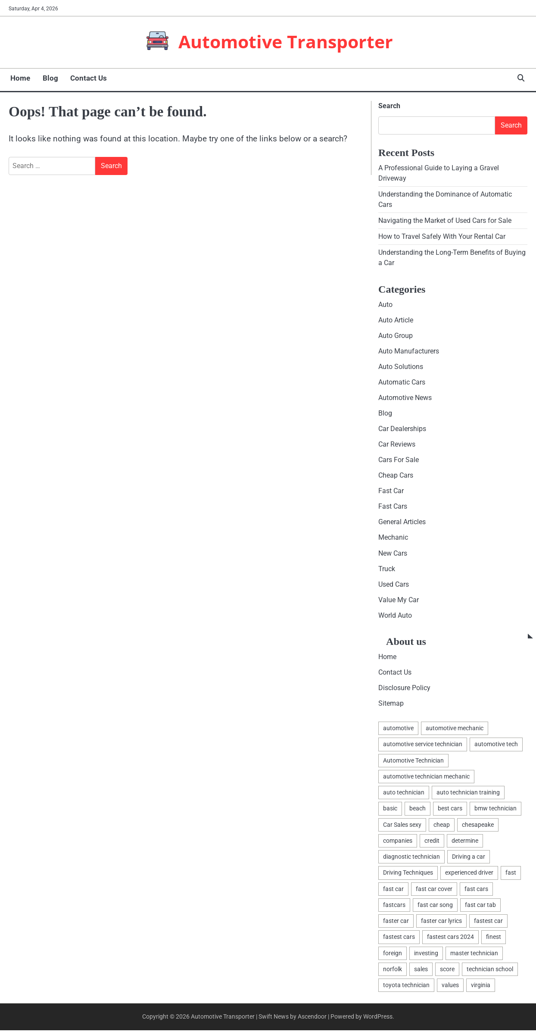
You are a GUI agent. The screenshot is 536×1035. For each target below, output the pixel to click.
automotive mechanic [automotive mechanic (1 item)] (454, 732)
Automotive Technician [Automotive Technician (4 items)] (413, 764)
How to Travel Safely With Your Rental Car (441, 237)
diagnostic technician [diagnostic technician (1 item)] (411, 860)
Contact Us (84, 78)
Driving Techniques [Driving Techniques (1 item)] (408, 876)
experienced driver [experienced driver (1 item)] (469, 876)
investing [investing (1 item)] (426, 957)
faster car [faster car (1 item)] (396, 925)
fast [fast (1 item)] (510, 876)
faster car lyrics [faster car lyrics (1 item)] (441, 925)
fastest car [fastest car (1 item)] (488, 925)
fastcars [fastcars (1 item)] (394, 909)
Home (18, 78)
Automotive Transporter (285, 41)
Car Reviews (396, 446)
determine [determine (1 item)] (465, 844)
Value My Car (398, 603)
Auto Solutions (400, 368)
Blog (47, 78)
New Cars (392, 556)
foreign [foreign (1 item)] (392, 957)
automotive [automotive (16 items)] (398, 732)
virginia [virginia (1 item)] (480, 989)
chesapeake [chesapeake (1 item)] (478, 828)
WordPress (378, 1021)
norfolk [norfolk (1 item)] (392, 973)
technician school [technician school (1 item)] (490, 973)
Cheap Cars (395, 478)
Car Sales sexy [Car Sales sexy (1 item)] (402, 828)
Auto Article (395, 321)
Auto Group (395, 336)
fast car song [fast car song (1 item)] (435, 909)
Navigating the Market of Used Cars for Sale (444, 221)
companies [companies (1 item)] (397, 844)
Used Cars (393, 587)
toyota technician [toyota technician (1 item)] (406, 989)
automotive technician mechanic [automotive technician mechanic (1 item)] (426, 780)
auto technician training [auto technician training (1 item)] (468, 796)
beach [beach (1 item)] (417, 812)
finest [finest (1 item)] (493, 941)
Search (389, 106)
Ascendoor (312, 1021)
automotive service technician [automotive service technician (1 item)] (422, 748)
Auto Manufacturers (408, 352)
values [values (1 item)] (450, 989)
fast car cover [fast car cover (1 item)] (434, 893)
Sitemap (391, 707)
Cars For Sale (398, 462)
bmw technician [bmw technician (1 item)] (495, 812)
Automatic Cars (401, 383)
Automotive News (405, 399)
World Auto (395, 619)
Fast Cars (392, 509)
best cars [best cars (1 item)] (450, 812)
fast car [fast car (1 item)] (393, 893)
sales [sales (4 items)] (421, 973)
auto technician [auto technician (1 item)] (403, 796)
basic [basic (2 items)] (390, 812)
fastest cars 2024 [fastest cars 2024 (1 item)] (450, 941)
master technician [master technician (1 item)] (474, 957)
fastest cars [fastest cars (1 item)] (399, 941)
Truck (386, 572)
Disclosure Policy (404, 692)
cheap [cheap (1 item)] (441, 828)
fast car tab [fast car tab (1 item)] (480, 909)
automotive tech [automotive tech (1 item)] (496, 748)
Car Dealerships (402, 431)
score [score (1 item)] (447, 973)
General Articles (402, 525)
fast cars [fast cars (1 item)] (476, 893)
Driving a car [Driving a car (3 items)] (468, 860)
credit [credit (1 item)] (431, 844)
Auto (385, 305)
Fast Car (391, 493)
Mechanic (393, 540)
